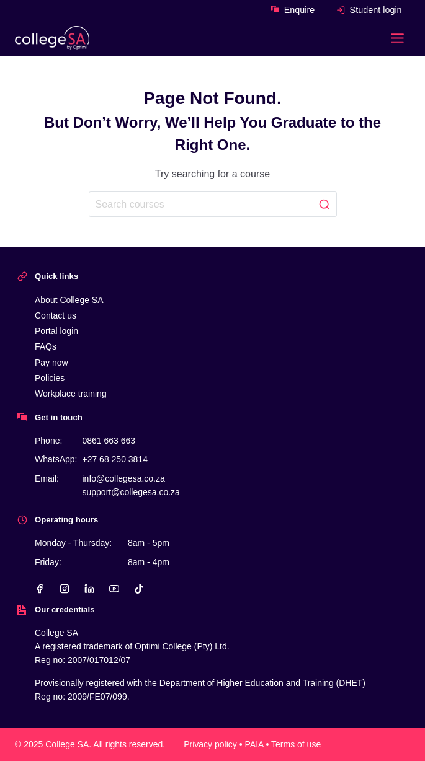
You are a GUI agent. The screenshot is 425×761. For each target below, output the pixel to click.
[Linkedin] (89, 589)
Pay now (51, 362)
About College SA (69, 300)
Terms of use (296, 744)
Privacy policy (210, 744)
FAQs (45, 346)
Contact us (55, 315)
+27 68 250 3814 (115, 459)
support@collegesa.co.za (130, 492)
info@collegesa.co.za (123, 478)
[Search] (213, 203)
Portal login (56, 331)
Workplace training (71, 393)
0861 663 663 (108, 441)
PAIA (254, 744)
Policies (50, 378)
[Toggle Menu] (397, 38)
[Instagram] (64, 589)
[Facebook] (40, 589)
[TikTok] (139, 589)
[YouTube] (114, 589)
